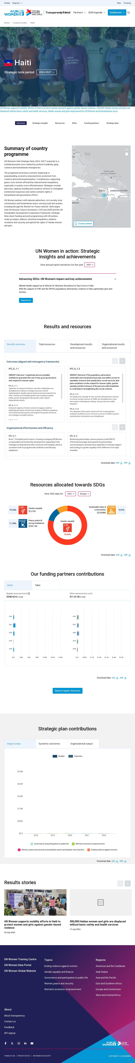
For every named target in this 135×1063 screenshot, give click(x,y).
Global (7, 3)
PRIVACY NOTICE (24, 1056)
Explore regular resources (67, 690)
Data (119, 3)
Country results (20, 23)
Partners (78, 12)
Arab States (102, 972)
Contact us (10, 1021)
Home (7, 23)
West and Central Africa (108, 995)
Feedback (9, 1027)
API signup (9, 1033)
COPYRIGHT (114, 1056)
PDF (125, 463)
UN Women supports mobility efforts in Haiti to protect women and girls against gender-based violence (48, 108)
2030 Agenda (95, 12)
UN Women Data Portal (17, 965)
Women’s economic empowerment (90, 844)
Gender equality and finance (58, 972)
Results (64, 12)
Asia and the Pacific (106, 978)
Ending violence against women (104, 850)
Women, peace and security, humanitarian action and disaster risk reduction (53, 850)
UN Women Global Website (20, 971)
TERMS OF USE (9, 1056)
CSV (117, 463)
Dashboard (115, 12)
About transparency (14, 1016)
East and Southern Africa (109, 983)
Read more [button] (26, 300)
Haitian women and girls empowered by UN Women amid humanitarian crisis (83, 111)
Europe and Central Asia (108, 989)
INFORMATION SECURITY (42, 1056)
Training (127, 3)
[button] (104, 195)
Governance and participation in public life (51, 844)
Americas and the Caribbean (110, 966)
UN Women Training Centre (20, 959)
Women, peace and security (58, 983)
